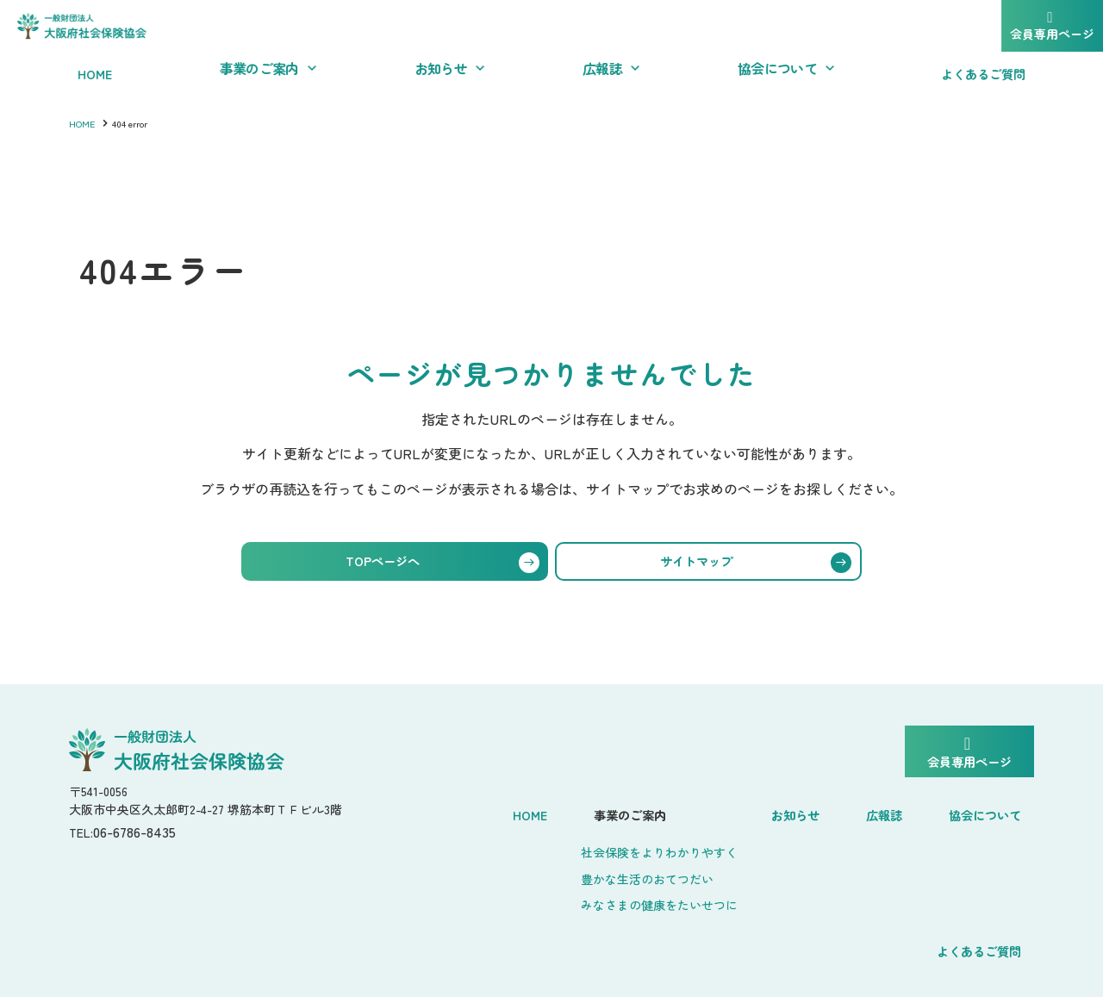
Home (442, 811)
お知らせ (693, 811)
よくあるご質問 (979, 811)
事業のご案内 (530, 811)
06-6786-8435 (143, 838)
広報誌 (768, 811)
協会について (858, 811)
